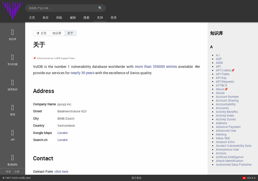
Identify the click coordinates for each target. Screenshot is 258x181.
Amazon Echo (225, 142)
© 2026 (17, 177)
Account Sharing (227, 100)
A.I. (218, 55)
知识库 (56, 33)
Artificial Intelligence (229, 157)
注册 (16, 171)
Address (221, 123)
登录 (8, 171)
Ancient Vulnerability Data (233, 146)
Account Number (227, 97)
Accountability (226, 104)
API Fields (223, 74)
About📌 (222, 89)
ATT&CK (221, 85)
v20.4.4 (251, 177)
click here (61, 171)
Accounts (222, 108)
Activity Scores (226, 119)
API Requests (225, 81)
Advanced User (226, 130)
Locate (62, 132)
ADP (219, 59)
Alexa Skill (223, 138)
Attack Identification (229, 161)
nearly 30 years (82, 72)
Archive (221, 153)
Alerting (221, 134)
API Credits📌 (225, 70)
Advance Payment (228, 127)
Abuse (220, 93)
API (218, 66)
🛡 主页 (41, 33)
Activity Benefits (227, 112)
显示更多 (137, 177)
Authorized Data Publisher (234, 164)
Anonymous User (227, 149)
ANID (219, 63)
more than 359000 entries (156, 66)
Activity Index (225, 115)
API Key (221, 78)
